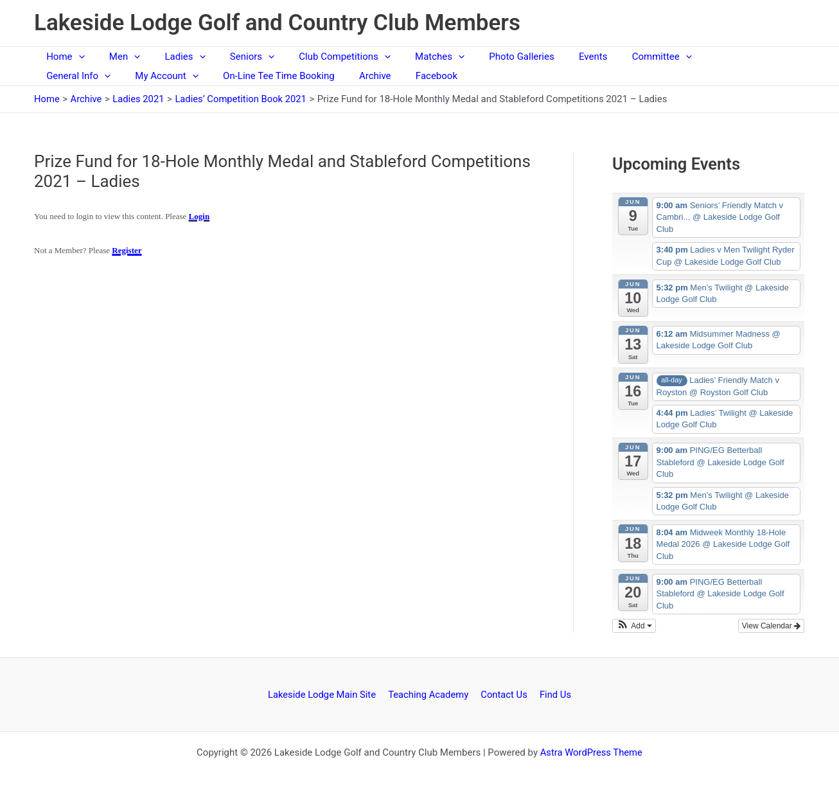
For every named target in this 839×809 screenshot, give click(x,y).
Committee (616, 56)
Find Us (553, 694)
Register (126, 250)
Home (63, 56)
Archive (273, 76)
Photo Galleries (486, 56)
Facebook (329, 76)
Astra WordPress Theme (591, 752)
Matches (410, 56)
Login (199, 216)
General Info (698, 56)
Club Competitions (320, 56)
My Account (75, 75)
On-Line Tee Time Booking (182, 76)
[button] (75, 56)
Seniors (233, 56)
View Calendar (771, 625)
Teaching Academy (430, 694)
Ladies (172, 56)
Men (116, 56)
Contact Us (504, 694)
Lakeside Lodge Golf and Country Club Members (277, 23)
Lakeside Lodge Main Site (325, 694)
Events (553, 56)
